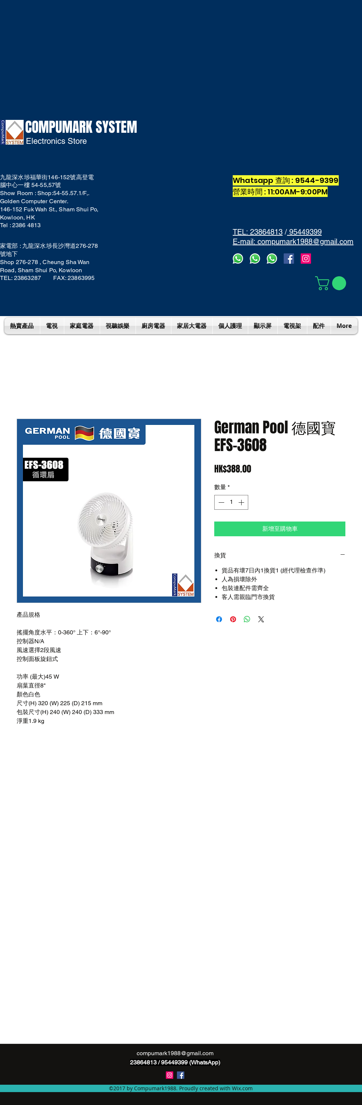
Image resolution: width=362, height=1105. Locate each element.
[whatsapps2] (255, 258)
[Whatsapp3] (238, 258)
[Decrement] (220, 502)
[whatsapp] (272, 258)
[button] (332, 283)
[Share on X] (261, 619)
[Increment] (242, 502)
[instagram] (169, 1075)
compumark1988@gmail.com (175, 1053)
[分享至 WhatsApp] (247, 619)
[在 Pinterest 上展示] (233, 619)
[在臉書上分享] (219, 619)
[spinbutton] (231, 502)
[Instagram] (306, 258)
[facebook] (289, 258)
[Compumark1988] (180, 1075)
